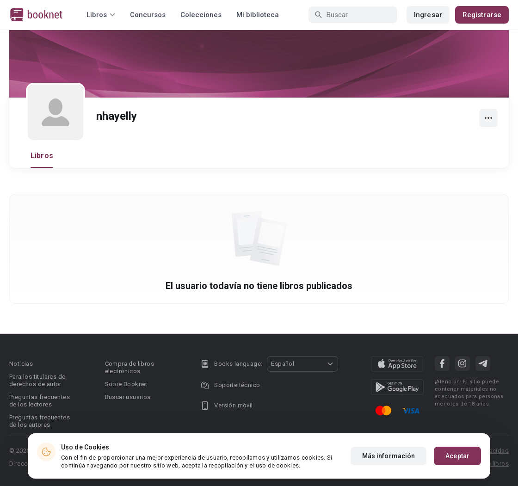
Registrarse (481, 15)
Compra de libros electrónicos (129, 367)
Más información (388, 456)
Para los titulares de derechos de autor (37, 380)
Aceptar (457, 456)
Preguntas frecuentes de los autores (39, 421)
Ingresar (428, 15)
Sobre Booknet (126, 384)
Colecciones (201, 15)
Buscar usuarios (128, 397)
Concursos (148, 15)
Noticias (21, 363)
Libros (42, 155)
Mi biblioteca (257, 15)
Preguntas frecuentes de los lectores (39, 401)
